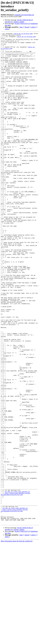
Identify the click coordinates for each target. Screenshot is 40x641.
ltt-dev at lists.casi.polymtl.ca (17, 583)
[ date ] (21, 27)
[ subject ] (33, 27)
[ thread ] (27, 27)
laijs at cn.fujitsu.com (23, 34)
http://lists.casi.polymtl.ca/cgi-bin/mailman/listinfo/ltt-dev (16, 586)
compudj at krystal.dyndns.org (24, 15)
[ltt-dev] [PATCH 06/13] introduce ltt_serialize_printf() (19, 21)
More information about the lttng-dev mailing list (17, 639)
